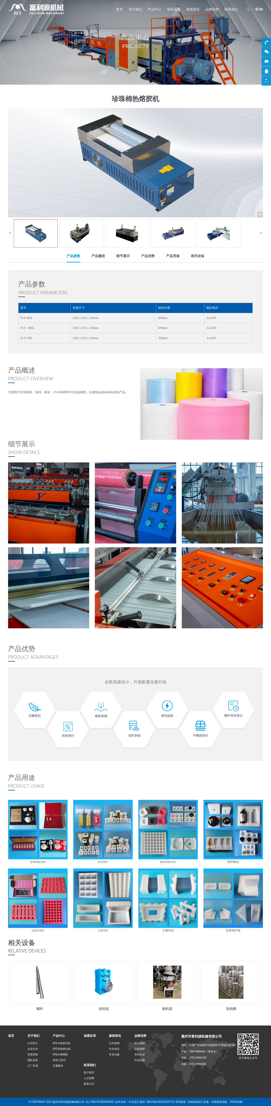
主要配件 (58, 1065)
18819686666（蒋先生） (204, 1051)
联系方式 (89, 1083)
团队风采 (32, 1060)
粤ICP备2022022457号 (160, 1101)
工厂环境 (32, 1065)
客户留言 (89, 1072)
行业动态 (114, 1048)
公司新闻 (114, 1043)
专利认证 (139, 1054)
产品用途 (173, 256)
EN (261, 9)
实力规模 (139, 1043)
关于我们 (135, 9)
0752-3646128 (197, 1057)
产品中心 (154, 9)
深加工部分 (59, 1060)
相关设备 (197, 256)
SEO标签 (180, 1101)
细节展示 (123, 256)
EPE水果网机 (60, 1054)
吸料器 (167, 1009)
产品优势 (148, 256)
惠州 (142, 1101)
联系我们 (231, 9)
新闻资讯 (193, 9)
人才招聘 (89, 1078)
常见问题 (114, 1054)
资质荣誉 (32, 1054)
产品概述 (98, 256)
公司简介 (32, 1043)
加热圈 (231, 1009)
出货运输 (139, 1060)
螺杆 (40, 1009)
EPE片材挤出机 (62, 1043)
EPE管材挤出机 (62, 1048)
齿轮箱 (104, 1009)
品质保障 (139, 1048)
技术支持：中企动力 (127, 1101)
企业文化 (32, 1048)
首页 (119, 9)
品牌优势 (212, 9)
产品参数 (73, 256)
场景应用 (173, 9)
